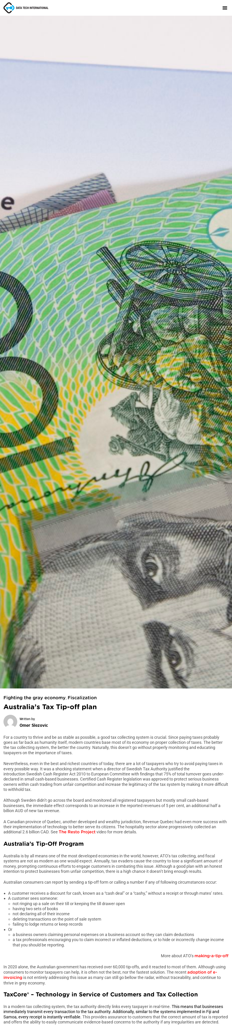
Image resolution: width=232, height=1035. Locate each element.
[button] (225, 8)
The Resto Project (77, 832)
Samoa (10, 1016)
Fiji (208, 1011)
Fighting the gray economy (34, 698)
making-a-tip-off (211, 956)
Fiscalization (82, 698)
